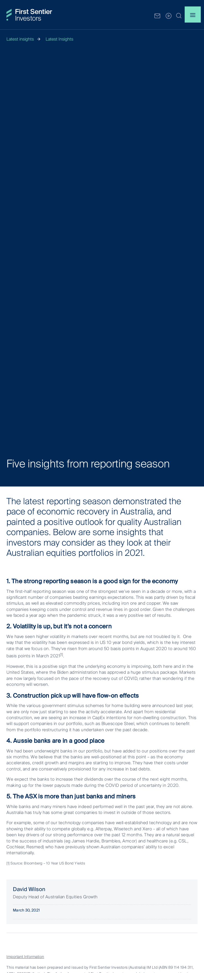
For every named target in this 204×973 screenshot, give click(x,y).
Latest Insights (59, 39)
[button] (178, 15)
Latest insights (20, 39)
